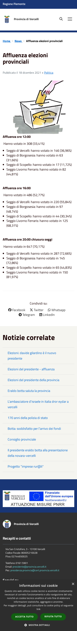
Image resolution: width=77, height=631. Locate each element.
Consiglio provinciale (22, 439)
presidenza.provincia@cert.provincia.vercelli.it (34, 570)
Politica (48, 72)
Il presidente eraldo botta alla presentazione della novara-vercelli (38, 453)
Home (7, 41)
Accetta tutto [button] (24, 616)
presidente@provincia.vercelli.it (29, 566)
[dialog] (38, 605)
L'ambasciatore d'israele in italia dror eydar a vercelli (38, 404)
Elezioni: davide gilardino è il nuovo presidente (32, 355)
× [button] (73, 584)
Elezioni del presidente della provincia (33, 379)
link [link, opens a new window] (39, 609)
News (18, 41)
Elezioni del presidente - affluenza (31, 369)
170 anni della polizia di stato (28, 417)
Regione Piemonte (14, 4)
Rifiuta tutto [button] (53, 616)
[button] (38, 625)
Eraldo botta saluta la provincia (29, 390)
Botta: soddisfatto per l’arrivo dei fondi (34, 428)
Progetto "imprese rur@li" (26, 466)
